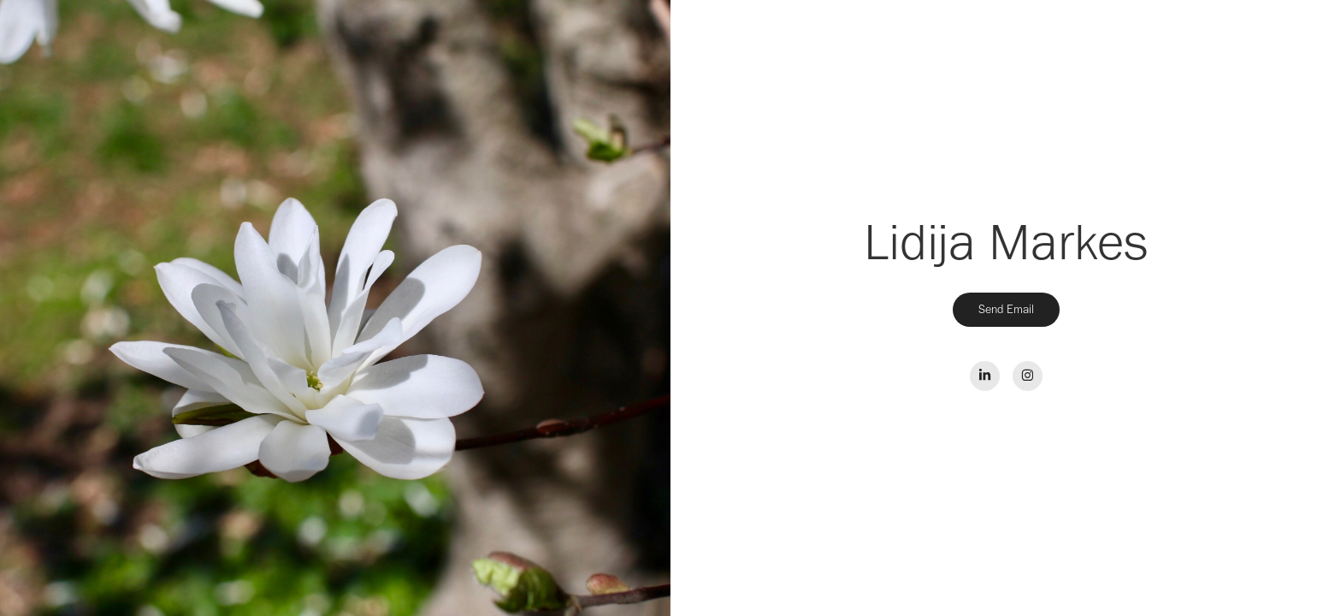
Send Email (1006, 309)
